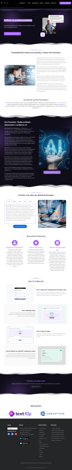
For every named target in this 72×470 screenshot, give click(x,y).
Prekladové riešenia (51, 83)
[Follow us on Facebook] (12, 434)
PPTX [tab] (25, 201)
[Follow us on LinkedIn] (8, 434)
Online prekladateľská (61, 102)
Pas (40, 440)
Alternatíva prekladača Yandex (58, 434)
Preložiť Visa (41, 448)
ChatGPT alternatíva (56, 428)
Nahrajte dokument (36, 386)
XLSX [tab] (20, 201)
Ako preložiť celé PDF (24, 432)
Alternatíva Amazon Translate (58, 436)
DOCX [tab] (14, 201)
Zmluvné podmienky (29, 467)
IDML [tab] (30, 201)
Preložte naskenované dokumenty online (28, 428)
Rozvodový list (42, 434)
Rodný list (41, 430)
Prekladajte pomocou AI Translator (27, 434)
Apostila (41, 456)
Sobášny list (41, 432)
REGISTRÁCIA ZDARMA (65, 3)
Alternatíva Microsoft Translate (58, 438)
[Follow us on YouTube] (16, 434)
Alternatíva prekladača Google (58, 430)
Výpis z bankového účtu (44, 446)
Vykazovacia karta (43, 438)
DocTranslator (4, 7)
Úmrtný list (41, 436)
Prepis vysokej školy (43, 444)
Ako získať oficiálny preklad (25, 430)
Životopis (41, 452)
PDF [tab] (9, 201)
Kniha (40, 450)
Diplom (40, 442)
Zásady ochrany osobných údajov (40, 467)
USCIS (40, 454)
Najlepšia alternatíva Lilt (57, 440)
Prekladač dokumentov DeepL (58, 432)
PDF (14, 206)
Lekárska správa (42, 428)
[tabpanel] (19, 213)
